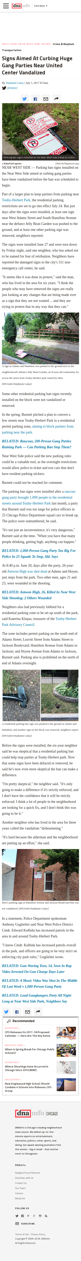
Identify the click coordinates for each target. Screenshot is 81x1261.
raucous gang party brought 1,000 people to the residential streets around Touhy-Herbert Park (39, 497)
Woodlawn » (12, 1062)
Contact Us (20, 1183)
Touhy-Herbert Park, (17, 200)
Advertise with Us (24, 1178)
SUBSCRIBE (25, 1223)
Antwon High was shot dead (27, 571)
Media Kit (20, 1198)
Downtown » (12, 1028)
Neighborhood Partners (27, 1173)
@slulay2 (12, 87)
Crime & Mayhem (63, 44)
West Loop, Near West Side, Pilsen (26, 44)
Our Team (20, 1188)
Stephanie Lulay (15, 82)
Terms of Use (22, 1234)
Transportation (11, 50)
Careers (19, 1193)
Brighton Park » (15, 1045)
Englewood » (13, 1079)
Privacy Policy (38, 1234)
